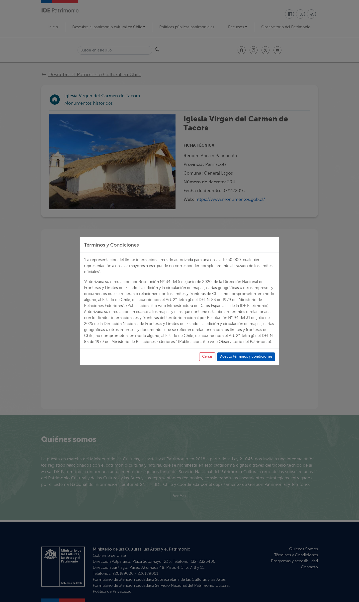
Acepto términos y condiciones (243, 549)
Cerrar (199, 549)
